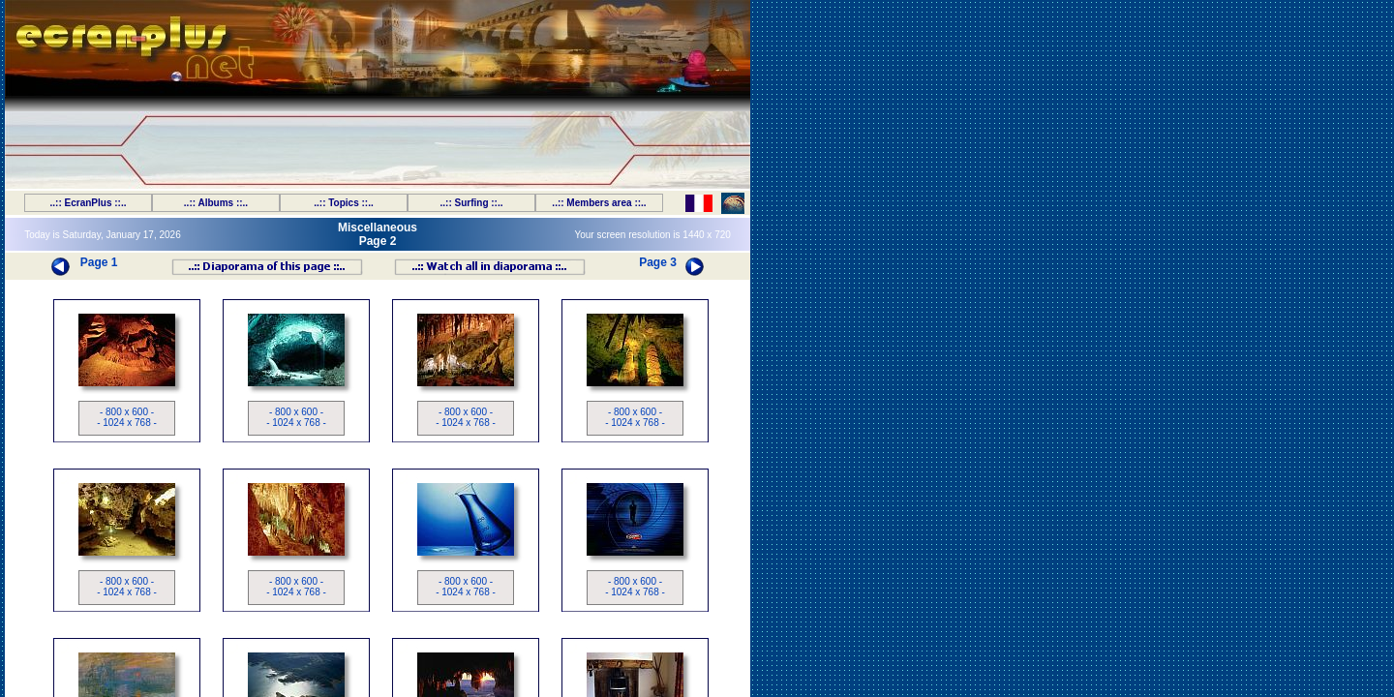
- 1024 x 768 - (127, 422)
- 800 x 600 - (127, 412)
